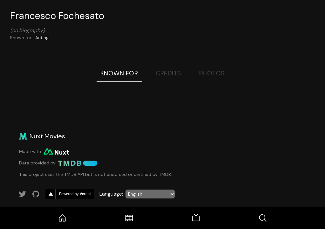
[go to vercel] (69, 194)
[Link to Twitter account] (22, 194)
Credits (168, 73)
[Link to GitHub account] (35, 194)
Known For (119, 73)
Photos (212, 73)
